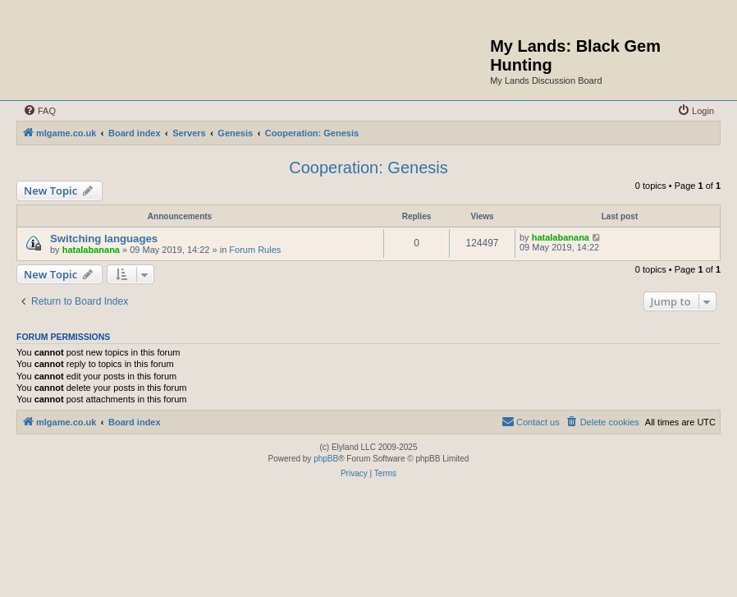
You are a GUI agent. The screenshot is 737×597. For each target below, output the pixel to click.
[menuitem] (39, 111)
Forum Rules (255, 250)
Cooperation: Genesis (368, 167)
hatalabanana (91, 250)
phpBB (326, 458)
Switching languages (104, 238)
